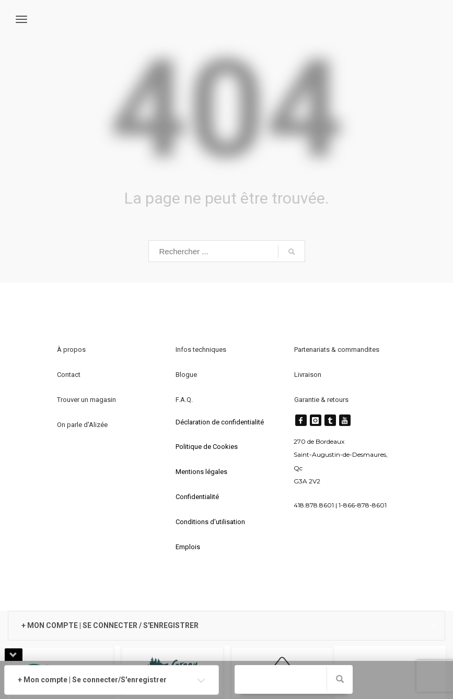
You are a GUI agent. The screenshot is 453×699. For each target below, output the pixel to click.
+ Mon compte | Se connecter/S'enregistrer (92, 680)
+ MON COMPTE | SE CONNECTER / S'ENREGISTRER (110, 625)
